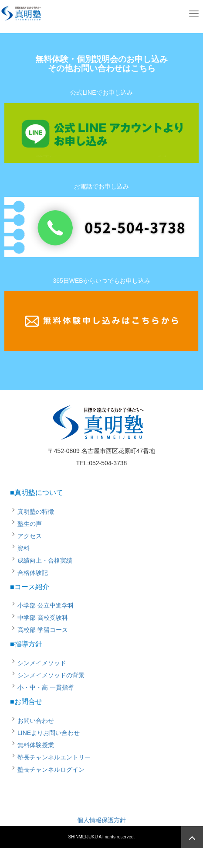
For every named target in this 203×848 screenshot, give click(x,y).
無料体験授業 (35, 745)
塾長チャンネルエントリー (54, 757)
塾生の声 (29, 523)
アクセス (29, 535)
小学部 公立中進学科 (45, 605)
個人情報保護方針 (101, 820)
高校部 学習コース (42, 629)
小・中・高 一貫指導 (45, 687)
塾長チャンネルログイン (51, 769)
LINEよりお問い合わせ (48, 732)
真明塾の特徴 (35, 511)
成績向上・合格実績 (44, 560)
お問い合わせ (35, 720)
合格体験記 (32, 572)
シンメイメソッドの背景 (51, 675)
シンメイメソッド (41, 662)
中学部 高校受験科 (42, 617)
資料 (23, 548)
